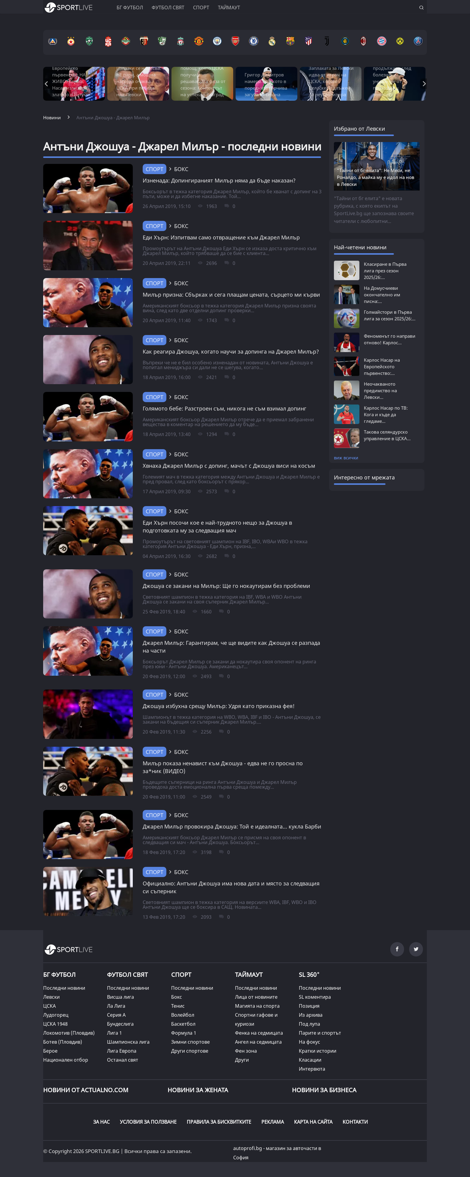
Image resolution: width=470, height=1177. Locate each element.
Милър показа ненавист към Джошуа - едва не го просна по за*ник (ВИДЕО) (223, 767)
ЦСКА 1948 (55, 1024)
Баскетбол (183, 1024)
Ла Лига (116, 1006)
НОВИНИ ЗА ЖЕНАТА (198, 1090)
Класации (310, 1060)
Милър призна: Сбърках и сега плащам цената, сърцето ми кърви (231, 294)
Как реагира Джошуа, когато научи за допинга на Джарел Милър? (231, 351)
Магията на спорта (257, 1006)
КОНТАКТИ (355, 1122)
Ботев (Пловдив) (62, 1042)
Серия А (116, 1015)
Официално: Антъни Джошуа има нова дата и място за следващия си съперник (231, 887)
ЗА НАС (101, 1122)
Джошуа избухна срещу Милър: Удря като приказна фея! (219, 706)
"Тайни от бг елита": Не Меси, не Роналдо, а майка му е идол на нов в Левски (375, 177)
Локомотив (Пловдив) (69, 1033)
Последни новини (64, 988)
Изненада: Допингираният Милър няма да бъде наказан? (219, 180)
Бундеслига (120, 1024)
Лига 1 (114, 1033)
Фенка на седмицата (259, 1033)
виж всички (346, 458)
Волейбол (182, 1015)
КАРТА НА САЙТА (313, 1122)
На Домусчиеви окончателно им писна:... (382, 294)
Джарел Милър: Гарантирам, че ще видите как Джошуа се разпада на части (231, 646)
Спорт (201, 7)
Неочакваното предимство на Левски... (380, 390)
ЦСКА (49, 1006)
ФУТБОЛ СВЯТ (127, 975)
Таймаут (229, 7)
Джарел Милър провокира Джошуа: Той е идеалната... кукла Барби (232, 826)
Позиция (309, 1006)
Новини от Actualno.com (85, 1090)
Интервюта (312, 1069)
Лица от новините (256, 997)
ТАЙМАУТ (249, 975)
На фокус (309, 1042)
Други (242, 1060)
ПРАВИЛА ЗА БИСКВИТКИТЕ (219, 1122)
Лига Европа (121, 1051)
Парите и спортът (320, 1033)
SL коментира (315, 997)
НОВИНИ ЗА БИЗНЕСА (324, 1090)
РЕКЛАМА (272, 1122)
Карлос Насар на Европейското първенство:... (382, 366)
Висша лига (120, 997)
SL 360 (309, 974)
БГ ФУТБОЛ (130, 7)
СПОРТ (181, 975)
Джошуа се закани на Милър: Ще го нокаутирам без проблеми (226, 585)
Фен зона (246, 1051)
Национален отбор (65, 1060)
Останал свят (122, 1060)
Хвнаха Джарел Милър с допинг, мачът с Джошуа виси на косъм (229, 465)
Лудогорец (55, 1015)
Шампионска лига (128, 1042)
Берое (50, 1051)
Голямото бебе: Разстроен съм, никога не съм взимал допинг (224, 408)
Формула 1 (183, 1033)
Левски (51, 997)
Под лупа (309, 1024)
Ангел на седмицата (258, 1042)
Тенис (178, 1006)
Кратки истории (317, 1051)
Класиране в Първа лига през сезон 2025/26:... (385, 270)
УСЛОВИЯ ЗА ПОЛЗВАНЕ (148, 1122)
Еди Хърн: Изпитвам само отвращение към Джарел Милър (221, 237)
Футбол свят (168, 7)
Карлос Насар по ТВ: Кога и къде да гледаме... (386, 414)
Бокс (176, 997)
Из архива (311, 1015)
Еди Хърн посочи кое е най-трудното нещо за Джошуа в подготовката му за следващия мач (217, 526)
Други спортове (189, 1051)
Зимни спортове (190, 1042)
